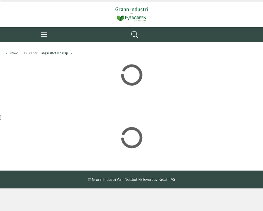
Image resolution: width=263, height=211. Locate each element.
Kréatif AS (166, 179)
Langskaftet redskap (54, 53)
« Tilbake (12, 53)
